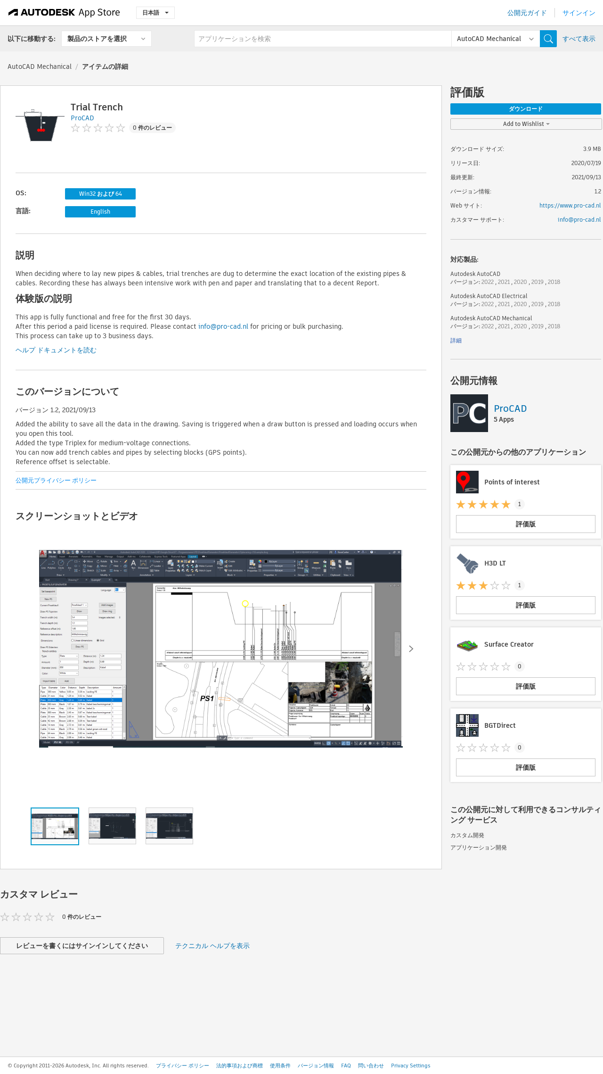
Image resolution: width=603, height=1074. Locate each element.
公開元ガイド (527, 12)
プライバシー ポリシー (182, 1065)
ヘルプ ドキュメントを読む (56, 350)
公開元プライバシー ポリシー (56, 480)
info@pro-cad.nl (223, 326)
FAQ (346, 1065)
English (100, 212)
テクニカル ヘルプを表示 (212, 945)
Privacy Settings (411, 1065)
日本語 (155, 12)
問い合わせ (371, 1065)
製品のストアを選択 (97, 38)
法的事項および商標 (239, 1065)
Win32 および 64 (100, 194)
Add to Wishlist (526, 124)
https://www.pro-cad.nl (570, 205)
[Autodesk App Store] (64, 13)
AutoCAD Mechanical (40, 66)
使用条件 (280, 1065)
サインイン (578, 12)
